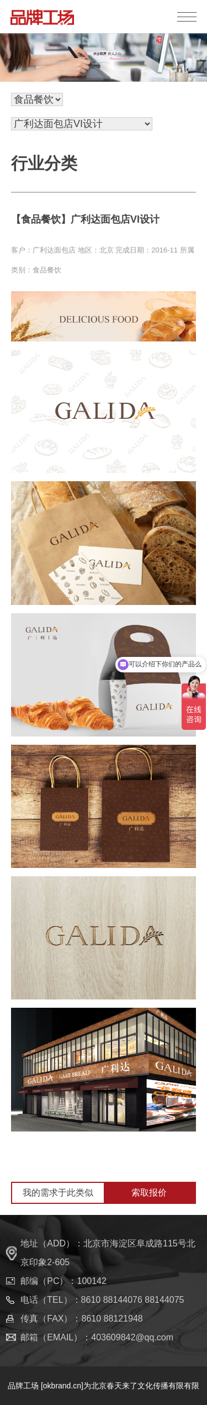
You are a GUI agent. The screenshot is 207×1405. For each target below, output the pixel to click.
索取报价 (149, 1192)
